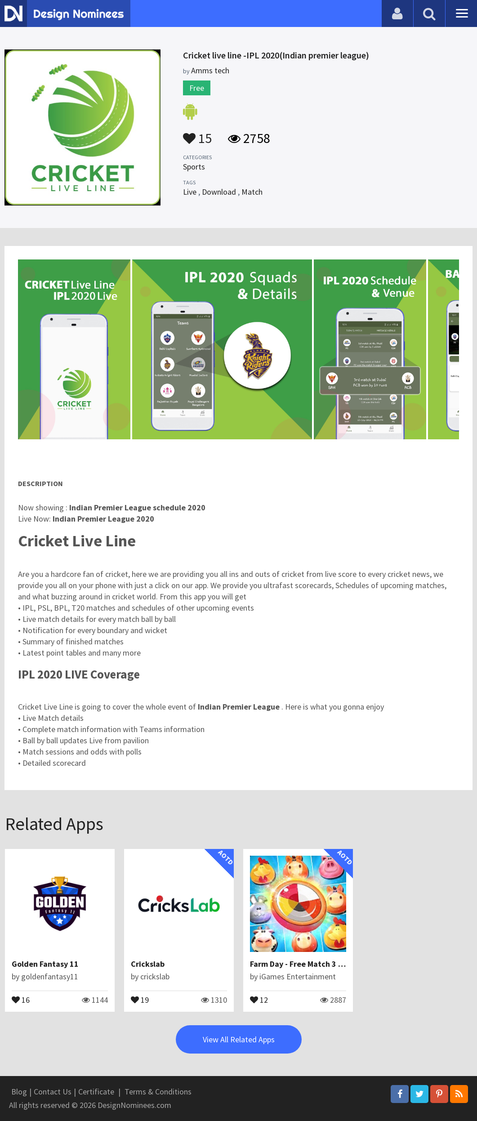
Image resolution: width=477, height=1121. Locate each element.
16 (21, 999)
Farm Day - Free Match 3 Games (306, 964)
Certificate (96, 1091)
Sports (194, 166)
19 (140, 999)
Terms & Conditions (158, 1091)
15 (197, 134)
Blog (19, 1091)
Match (252, 192)
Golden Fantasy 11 (45, 964)
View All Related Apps (239, 1039)
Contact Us (52, 1091)
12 (259, 999)
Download (219, 192)
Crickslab (148, 964)
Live (189, 192)
